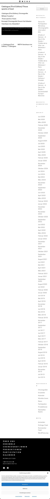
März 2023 (42, 198)
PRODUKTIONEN (12, 449)
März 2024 (42, 180)
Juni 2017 (41, 333)
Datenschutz (27, 496)
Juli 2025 (41, 143)
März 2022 (42, 233)
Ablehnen (25, 488)
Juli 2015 (41, 374)
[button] (47, 473)
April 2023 (42, 195)
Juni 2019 (41, 295)
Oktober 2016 (43, 344)
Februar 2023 (43, 201)
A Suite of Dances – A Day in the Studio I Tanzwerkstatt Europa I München (43, 89)
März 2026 (42, 122)
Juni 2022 (41, 224)
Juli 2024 (41, 171)
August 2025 (42, 141)
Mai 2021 (41, 265)
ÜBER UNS (9, 441)
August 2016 (42, 352)
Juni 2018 (41, 309)
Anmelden (41, 422)
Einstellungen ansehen (25, 492)
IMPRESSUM (9, 461)
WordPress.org (43, 433)
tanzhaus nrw (6, 24)
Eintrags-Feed (43, 425)
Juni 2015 (41, 377)
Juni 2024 (41, 174)
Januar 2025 (42, 160)
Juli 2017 (41, 330)
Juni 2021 (41, 262)
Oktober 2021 (43, 251)
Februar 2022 (43, 236)
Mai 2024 (41, 177)
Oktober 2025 (43, 133)
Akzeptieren (25, 484)
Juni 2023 (41, 192)
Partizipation (42, 404)
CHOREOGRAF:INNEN (15, 447)
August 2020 (42, 284)
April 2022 (42, 230)
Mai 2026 (41, 119)
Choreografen (43, 390)
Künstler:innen (43, 398)
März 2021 (42, 271)
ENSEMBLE (9, 444)
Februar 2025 (43, 158)
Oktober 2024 (43, 168)
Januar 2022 (42, 239)
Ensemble (41, 392)
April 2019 (42, 301)
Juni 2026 (41, 116)
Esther (29, 28)
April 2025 (42, 152)
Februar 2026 (43, 125)
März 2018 (42, 315)
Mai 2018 (41, 312)
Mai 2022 (41, 227)
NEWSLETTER (9, 458)
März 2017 (42, 339)
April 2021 (42, 268)
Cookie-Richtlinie (18, 496)
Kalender (8, 30)
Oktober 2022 (43, 217)
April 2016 (42, 361)
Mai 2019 (41, 298)
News (40, 401)
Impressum (34, 496)
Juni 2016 (41, 358)
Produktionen (42, 407)
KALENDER (9, 455)
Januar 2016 (42, 366)
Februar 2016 (43, 364)
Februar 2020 (43, 290)
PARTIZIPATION (12, 452)
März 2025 (42, 155)
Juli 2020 (41, 287)
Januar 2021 (42, 276)
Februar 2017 (43, 342)
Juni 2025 (41, 146)
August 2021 (42, 259)
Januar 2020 (42, 293)
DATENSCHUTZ (10, 463)
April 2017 (42, 336)
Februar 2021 (43, 273)
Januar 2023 (42, 204)
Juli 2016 (41, 355)
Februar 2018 (43, 317)
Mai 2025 (41, 149)
